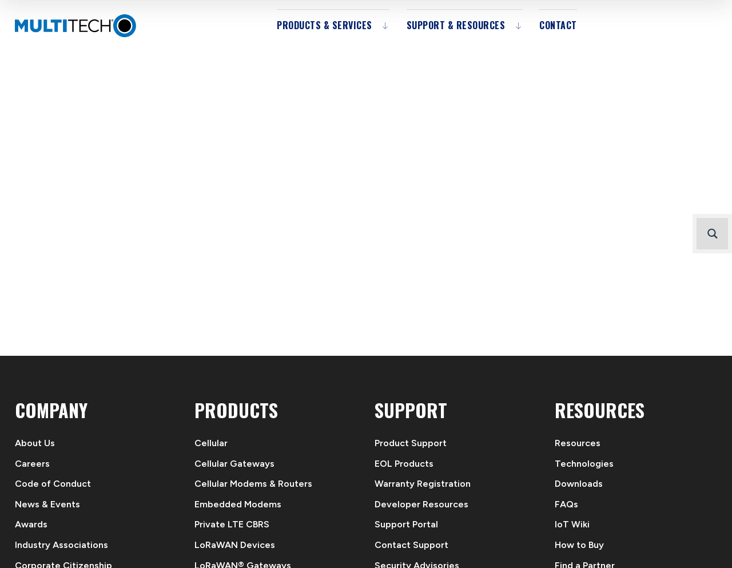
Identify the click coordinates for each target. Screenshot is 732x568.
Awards (31, 524)
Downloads (579, 483)
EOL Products (404, 463)
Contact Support (411, 544)
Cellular (211, 443)
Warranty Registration (423, 483)
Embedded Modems (237, 504)
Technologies (584, 463)
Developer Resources (421, 504)
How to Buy (579, 544)
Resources (577, 443)
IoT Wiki (572, 524)
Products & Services (324, 25)
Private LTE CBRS (231, 524)
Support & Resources (456, 25)
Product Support (411, 443)
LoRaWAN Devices (234, 544)
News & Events (47, 504)
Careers (32, 463)
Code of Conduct (53, 483)
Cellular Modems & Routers (253, 483)
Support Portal (406, 524)
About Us (35, 443)
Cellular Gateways (234, 463)
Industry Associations (61, 544)
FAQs (566, 504)
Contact (558, 25)
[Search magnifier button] (712, 233)
